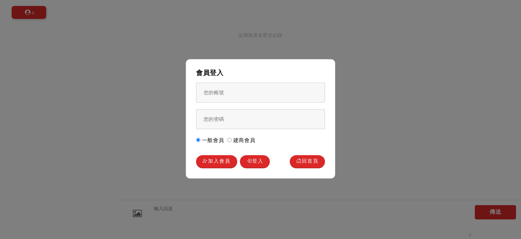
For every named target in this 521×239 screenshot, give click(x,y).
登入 (255, 161)
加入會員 (216, 161)
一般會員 (210, 140)
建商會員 (241, 140)
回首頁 (307, 161)
